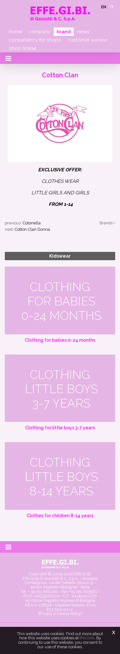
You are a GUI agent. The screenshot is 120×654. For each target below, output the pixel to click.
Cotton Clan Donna (32, 229)
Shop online (22, 48)
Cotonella (32, 223)
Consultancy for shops (35, 40)
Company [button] (39, 32)
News (83, 32)
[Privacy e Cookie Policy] (60, 613)
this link (87, 637)
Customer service (87, 40)
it (112, 6)
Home (15, 32)
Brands (106, 223)
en (103, 6)
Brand (64, 32)
